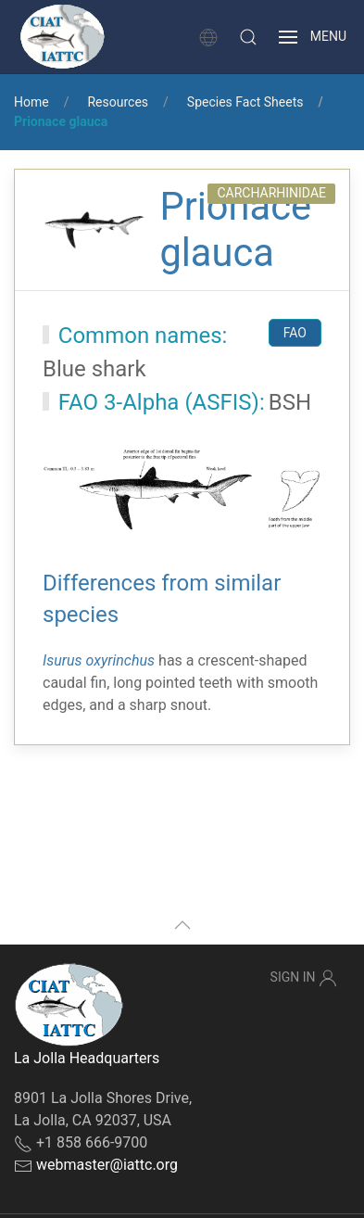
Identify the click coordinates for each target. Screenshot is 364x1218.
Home (31, 102)
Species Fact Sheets (245, 102)
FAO (295, 332)
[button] (248, 37)
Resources (117, 102)
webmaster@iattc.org (107, 1165)
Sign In (303, 978)
